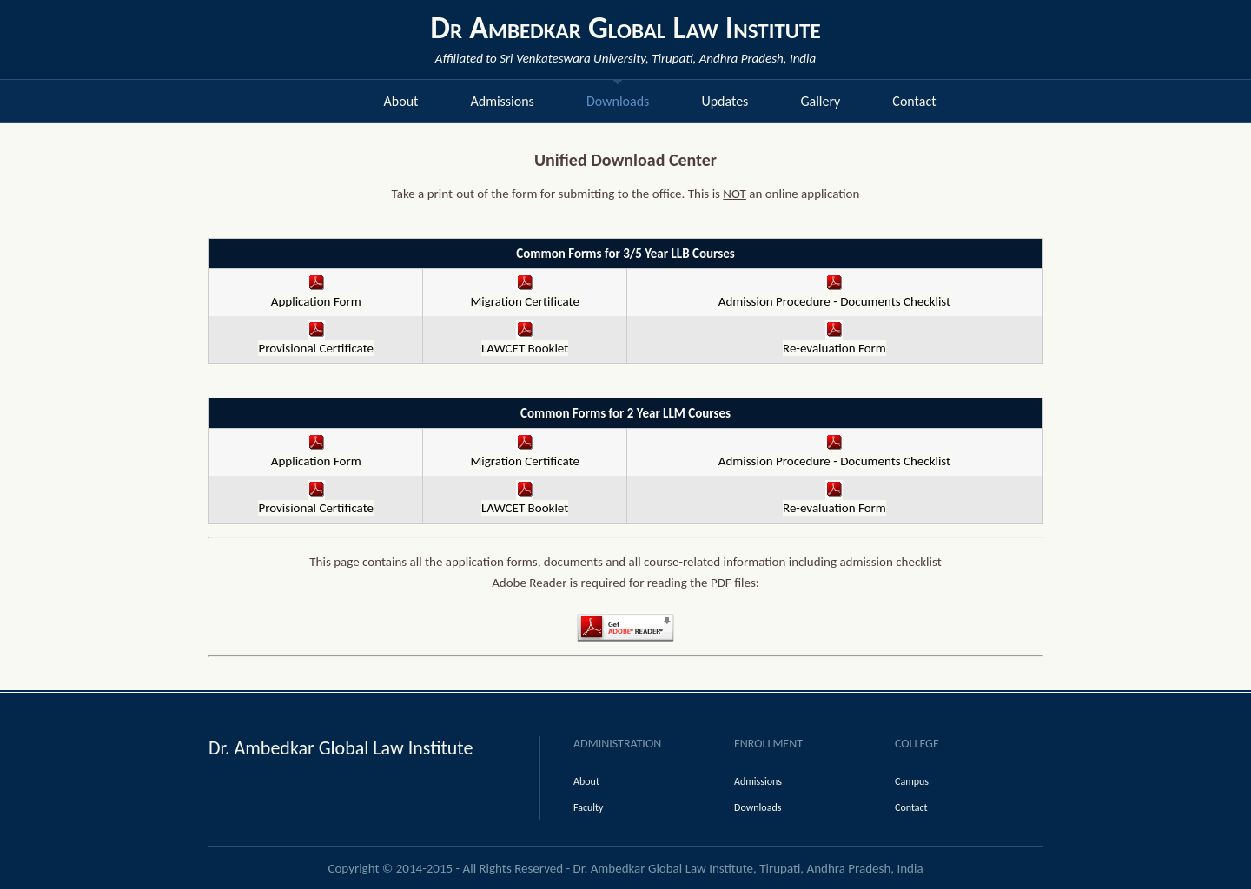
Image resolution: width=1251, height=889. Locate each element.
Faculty (588, 807)
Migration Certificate (524, 294)
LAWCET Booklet (524, 341)
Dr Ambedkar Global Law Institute (625, 28)
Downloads (618, 101)
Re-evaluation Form (834, 341)
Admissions (501, 101)
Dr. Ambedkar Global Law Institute (340, 748)
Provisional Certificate (316, 341)
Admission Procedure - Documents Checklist (834, 294)
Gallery (820, 101)
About (401, 101)
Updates (724, 101)
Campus (912, 781)
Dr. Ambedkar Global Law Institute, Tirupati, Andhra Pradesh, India (748, 868)
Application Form (316, 294)
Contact (914, 101)
